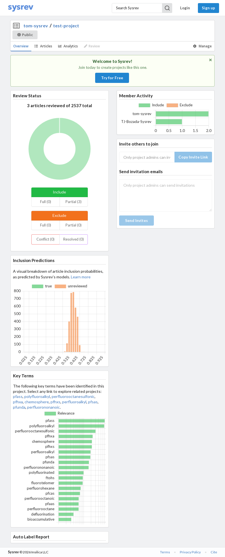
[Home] (20, 8)
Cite (214, 552)
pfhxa (18, 401)
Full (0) (45, 201)
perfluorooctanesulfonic (73, 396)
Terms (165, 552)
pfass (18, 396)
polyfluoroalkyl (37, 396)
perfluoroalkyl (74, 401)
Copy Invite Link (193, 157)
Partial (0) (73, 225)
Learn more (81, 276)
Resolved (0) (73, 239)
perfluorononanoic (43, 407)
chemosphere (37, 401)
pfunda (19, 407)
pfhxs (55, 401)
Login (185, 8)
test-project (66, 25)
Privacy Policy (190, 552)
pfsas (93, 401)
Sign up (208, 8)
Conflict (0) (45, 239)
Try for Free (112, 77)
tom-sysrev (35, 25)
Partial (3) (73, 201)
